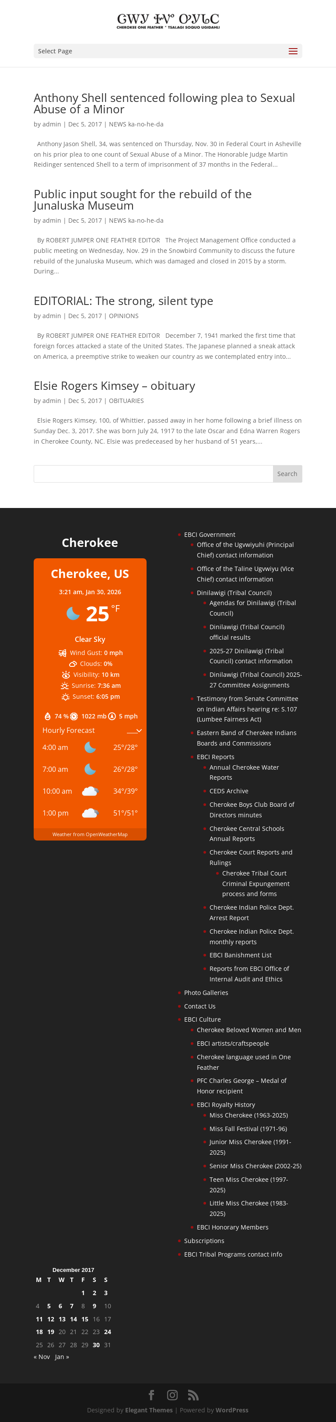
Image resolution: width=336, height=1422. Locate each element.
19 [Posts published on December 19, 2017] (50, 1331)
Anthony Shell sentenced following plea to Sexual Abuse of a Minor (164, 103)
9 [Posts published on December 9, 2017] (94, 1306)
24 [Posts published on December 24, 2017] (107, 1331)
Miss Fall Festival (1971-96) (248, 1128)
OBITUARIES (126, 400)
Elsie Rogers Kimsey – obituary (114, 385)
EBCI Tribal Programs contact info (233, 1254)
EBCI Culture (202, 1019)
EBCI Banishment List (241, 955)
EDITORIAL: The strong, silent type (124, 300)
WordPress (232, 1410)
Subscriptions (204, 1240)
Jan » (62, 1356)
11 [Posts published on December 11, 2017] (39, 1319)
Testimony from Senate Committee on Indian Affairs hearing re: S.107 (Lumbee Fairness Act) (247, 709)
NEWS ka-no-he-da (136, 124)
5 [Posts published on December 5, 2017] (49, 1306)
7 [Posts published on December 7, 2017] (72, 1306)
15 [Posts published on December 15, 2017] (84, 1319)
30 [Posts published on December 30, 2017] (96, 1345)
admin (51, 124)
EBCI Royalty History (226, 1104)
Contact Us (200, 1006)
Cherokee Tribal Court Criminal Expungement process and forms (256, 883)
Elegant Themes (149, 1410)
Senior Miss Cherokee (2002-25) (255, 1166)
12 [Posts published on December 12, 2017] (50, 1319)
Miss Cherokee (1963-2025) (249, 1115)
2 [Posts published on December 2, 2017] (94, 1293)
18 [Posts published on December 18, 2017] (39, 1331)
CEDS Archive (229, 791)
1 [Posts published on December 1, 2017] (83, 1293)
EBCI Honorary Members (233, 1227)
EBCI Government (209, 534)
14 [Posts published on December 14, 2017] (73, 1319)
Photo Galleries (206, 992)
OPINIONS (124, 316)
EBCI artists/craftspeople (233, 1043)
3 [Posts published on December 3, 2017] (106, 1293)
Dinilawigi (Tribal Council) (234, 592)
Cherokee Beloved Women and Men (249, 1030)
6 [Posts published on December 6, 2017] (60, 1306)
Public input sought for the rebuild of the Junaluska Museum (143, 199)
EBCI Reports (215, 757)
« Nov (42, 1356)
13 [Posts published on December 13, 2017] (62, 1319)
